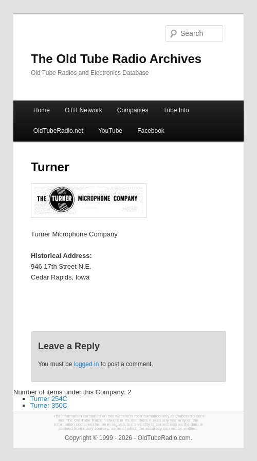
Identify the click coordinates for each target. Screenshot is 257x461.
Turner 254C (49, 399)
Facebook (150, 130)
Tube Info (176, 110)
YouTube (110, 130)
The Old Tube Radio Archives (116, 59)
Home (41, 110)
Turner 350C (49, 405)
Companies (133, 110)
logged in (86, 364)
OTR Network (83, 110)
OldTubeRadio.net (58, 130)
